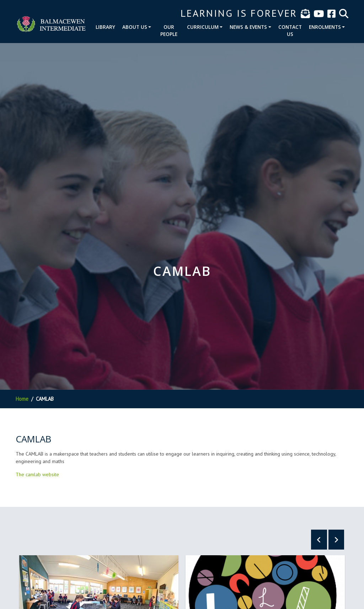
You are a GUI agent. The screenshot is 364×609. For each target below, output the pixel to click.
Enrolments (325, 26)
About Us (134, 26)
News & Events (248, 26)
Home (22, 398)
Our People (168, 30)
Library (105, 26)
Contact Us (290, 30)
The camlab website (37, 474)
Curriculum (203, 26)
